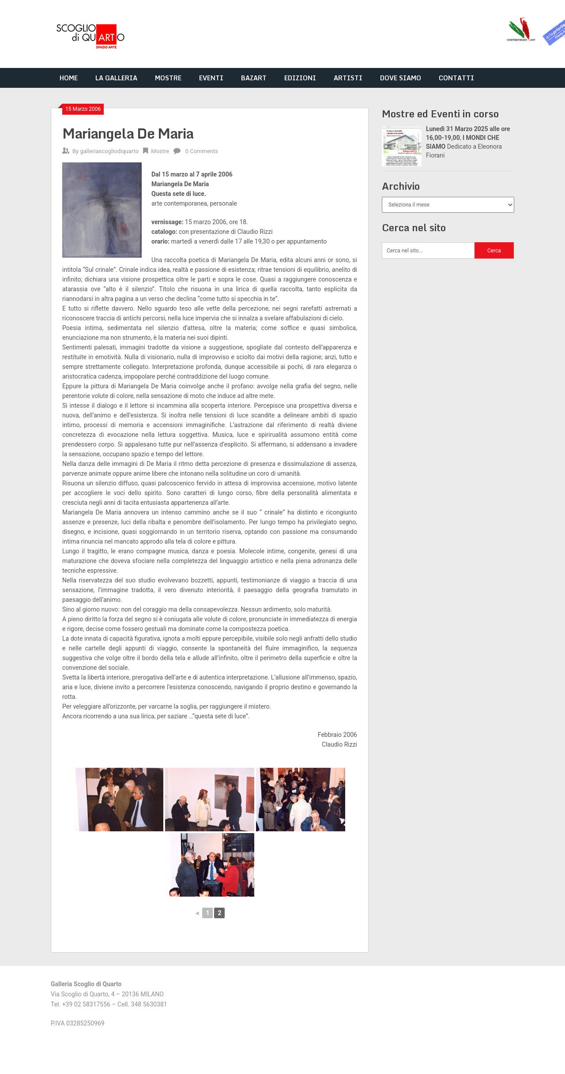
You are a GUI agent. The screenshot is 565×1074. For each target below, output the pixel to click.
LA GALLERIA (116, 78)
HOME (69, 78)
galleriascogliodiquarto (109, 151)
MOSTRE (168, 78)
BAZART (254, 78)
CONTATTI (456, 78)
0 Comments (201, 151)
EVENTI (211, 78)
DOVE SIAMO (400, 78)
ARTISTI (348, 78)
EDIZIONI (300, 78)
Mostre (160, 151)
